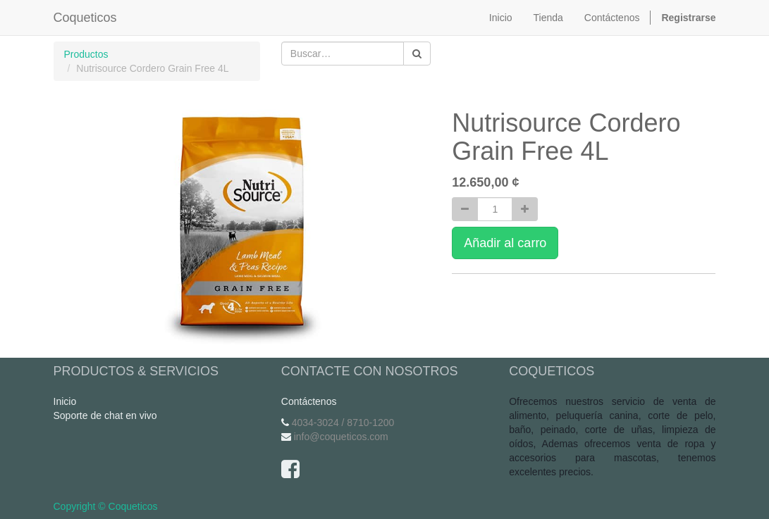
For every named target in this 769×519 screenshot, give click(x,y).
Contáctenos (309, 401)
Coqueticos (85, 18)
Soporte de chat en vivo (105, 415)
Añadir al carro (505, 243)
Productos (86, 54)
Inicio (65, 401)
